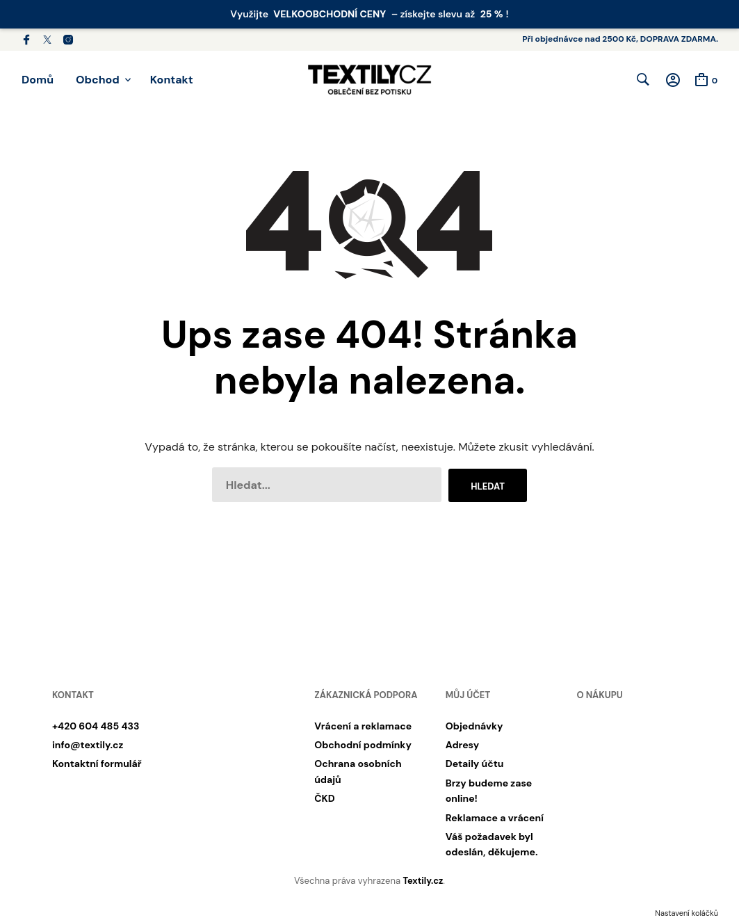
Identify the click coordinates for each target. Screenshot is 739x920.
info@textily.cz (87, 745)
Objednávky (474, 726)
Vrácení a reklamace (363, 726)
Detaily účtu (475, 765)
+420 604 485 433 (95, 726)
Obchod (98, 79)
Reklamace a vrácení (495, 818)
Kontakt (171, 79)
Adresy (462, 745)
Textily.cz (423, 881)
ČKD (324, 799)
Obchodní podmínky (363, 745)
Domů (38, 79)
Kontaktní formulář (96, 765)
